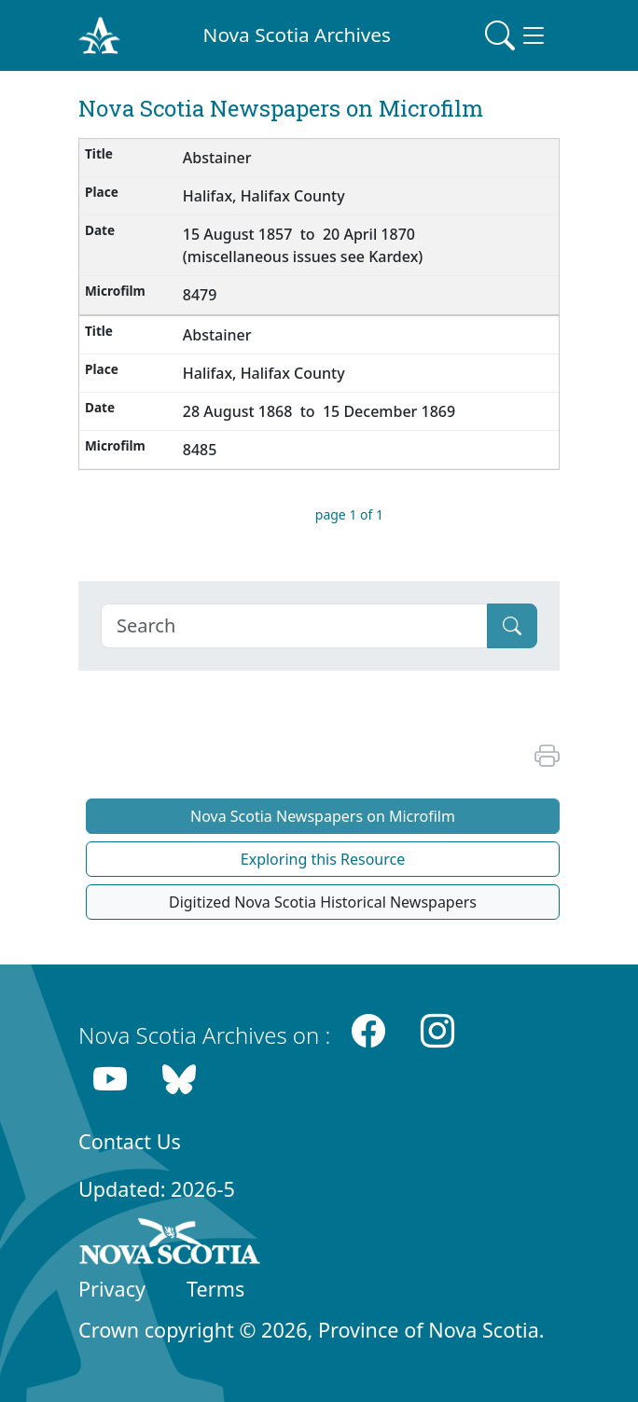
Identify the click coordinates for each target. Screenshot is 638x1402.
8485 (200, 449)
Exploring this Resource (323, 859)
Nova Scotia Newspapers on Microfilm (322, 816)
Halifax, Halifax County (264, 196)
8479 (200, 295)
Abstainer (217, 157)
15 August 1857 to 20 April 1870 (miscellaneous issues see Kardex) (303, 245)
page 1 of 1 (349, 514)
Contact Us (129, 1141)
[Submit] (512, 626)
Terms (215, 1288)
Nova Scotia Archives (297, 34)
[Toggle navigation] (517, 35)
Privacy (112, 1288)
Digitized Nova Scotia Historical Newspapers (323, 902)
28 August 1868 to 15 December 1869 (319, 411)
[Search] (294, 626)
